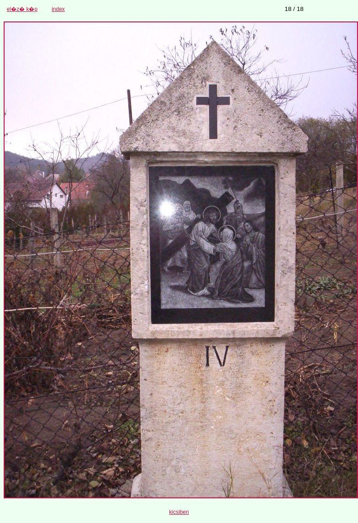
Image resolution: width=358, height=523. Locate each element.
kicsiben (179, 512)
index (58, 9)
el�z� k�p (22, 9)
